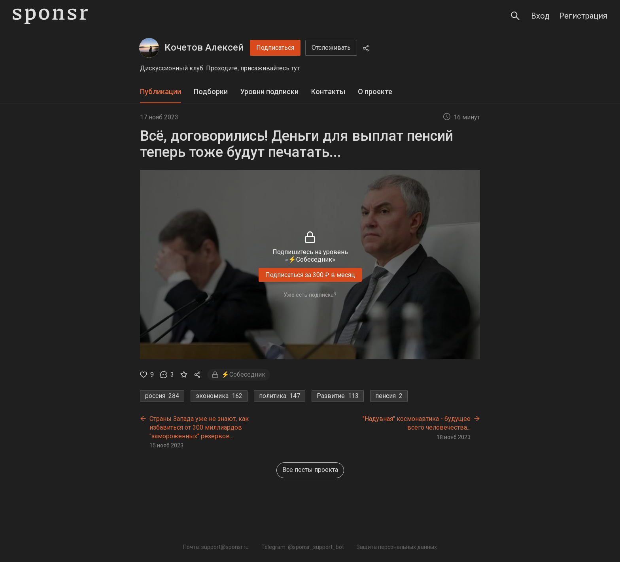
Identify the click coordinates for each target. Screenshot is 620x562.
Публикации (160, 91)
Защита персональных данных (397, 547)
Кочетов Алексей (204, 47)
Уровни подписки (269, 91)
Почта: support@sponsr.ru (216, 547)
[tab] (160, 92)
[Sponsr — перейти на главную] (50, 16)
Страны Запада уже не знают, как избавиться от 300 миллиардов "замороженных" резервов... (199, 427)
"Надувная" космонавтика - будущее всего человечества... (417, 423)
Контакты (328, 91)
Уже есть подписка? (310, 295)
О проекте (375, 91)
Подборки (211, 91)
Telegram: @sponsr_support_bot (302, 547)
